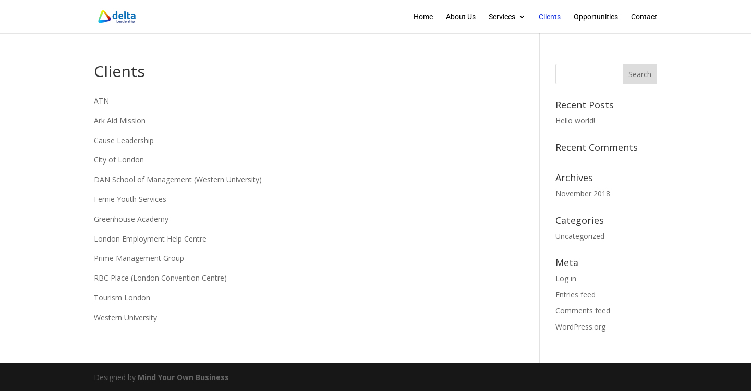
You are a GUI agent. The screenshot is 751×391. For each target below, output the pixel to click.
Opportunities (596, 17)
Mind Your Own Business (183, 377)
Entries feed (575, 294)
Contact (644, 17)
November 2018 (582, 193)
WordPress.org (580, 327)
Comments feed (582, 311)
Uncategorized (579, 236)
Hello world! (575, 120)
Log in (565, 278)
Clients (550, 17)
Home (423, 17)
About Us (461, 17)
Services (502, 17)
